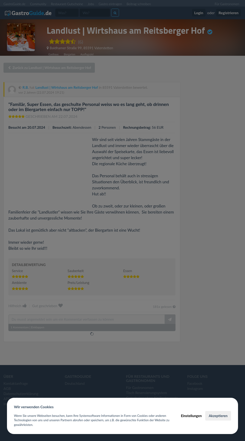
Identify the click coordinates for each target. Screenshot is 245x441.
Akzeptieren (218, 416)
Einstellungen (191, 416)
